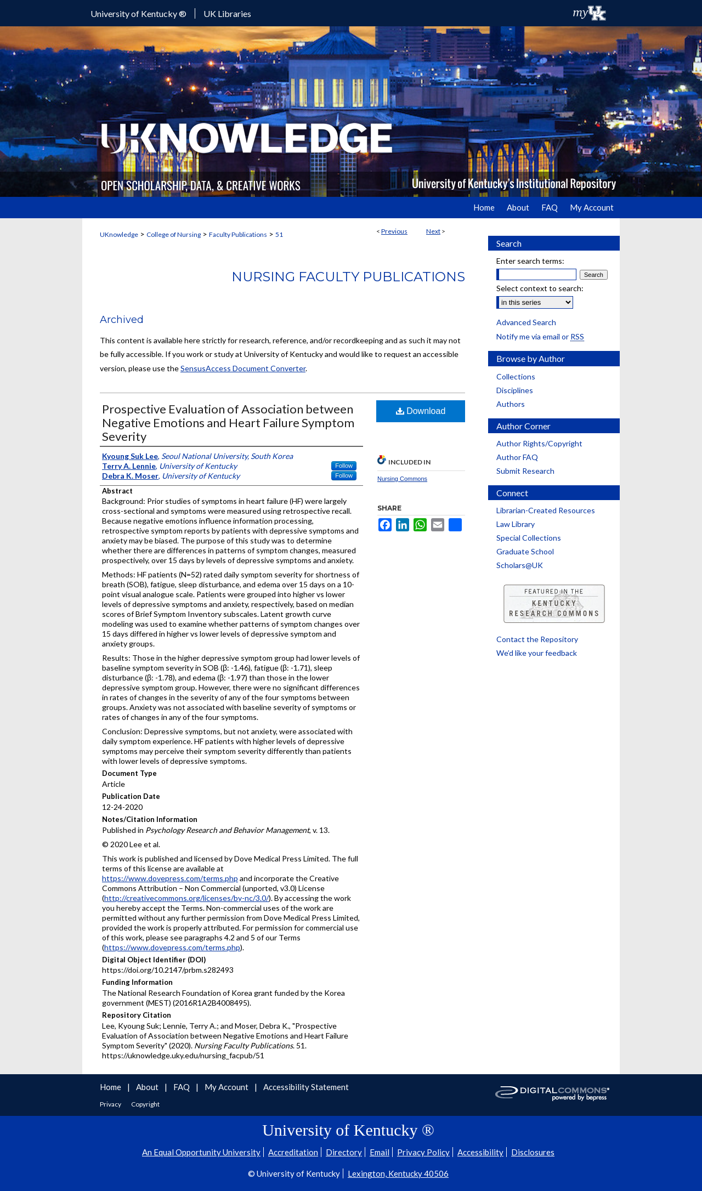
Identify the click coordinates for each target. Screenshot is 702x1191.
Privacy (111, 1104)
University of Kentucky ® (138, 13)
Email (379, 1152)
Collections (515, 376)
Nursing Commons (402, 478)
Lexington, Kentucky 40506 (398, 1173)
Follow (344, 465)
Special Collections (528, 537)
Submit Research (525, 470)
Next (433, 231)
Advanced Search (526, 322)
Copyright (145, 1104)
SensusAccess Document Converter (242, 368)
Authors (510, 404)
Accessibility (480, 1152)
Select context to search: (540, 288)
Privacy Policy (423, 1152)
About (148, 1087)
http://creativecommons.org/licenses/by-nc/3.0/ (186, 898)
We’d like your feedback (536, 652)
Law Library (515, 524)
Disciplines (514, 390)
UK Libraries (227, 13)
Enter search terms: (530, 260)
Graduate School (525, 551)
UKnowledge (119, 234)
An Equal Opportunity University (201, 1152)
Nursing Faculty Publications (348, 277)
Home (111, 1087)
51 (279, 234)
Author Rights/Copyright (539, 443)
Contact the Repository (537, 639)
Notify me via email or (540, 336)
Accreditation (293, 1152)
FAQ (182, 1087)
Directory (344, 1152)
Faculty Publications (238, 234)
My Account (227, 1087)
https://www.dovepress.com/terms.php (170, 878)
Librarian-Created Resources (545, 510)
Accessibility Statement (306, 1087)
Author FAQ (517, 457)
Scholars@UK (519, 565)
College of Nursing (173, 234)
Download (421, 411)
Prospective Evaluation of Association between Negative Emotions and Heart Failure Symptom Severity (228, 422)
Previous (394, 231)
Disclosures (532, 1152)
